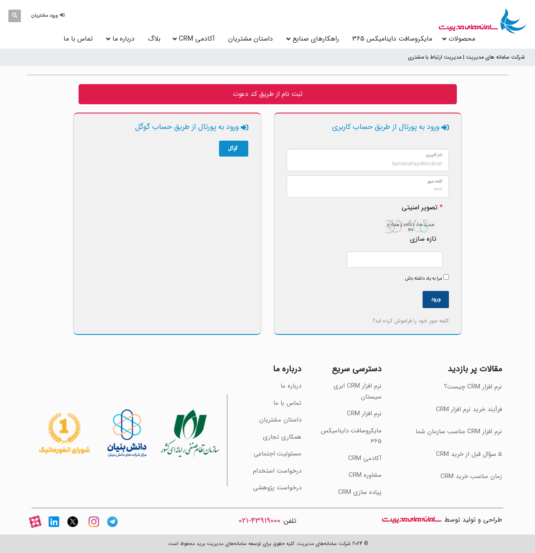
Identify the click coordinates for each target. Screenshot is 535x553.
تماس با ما (78, 38)
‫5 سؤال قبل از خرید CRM (469, 454)
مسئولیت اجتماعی (277, 454)
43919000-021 (259, 520)
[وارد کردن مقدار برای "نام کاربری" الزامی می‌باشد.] (368, 160)
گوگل (233, 148)
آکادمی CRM (365, 458)
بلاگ (154, 38)
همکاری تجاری (282, 437)
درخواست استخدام (277, 471)
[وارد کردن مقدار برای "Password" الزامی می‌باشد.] (368, 186)
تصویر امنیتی (420, 207)
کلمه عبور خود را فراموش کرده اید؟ (410, 320)
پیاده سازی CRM (360, 492)
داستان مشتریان (250, 38)
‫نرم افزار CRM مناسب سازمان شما (458, 432)
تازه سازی (423, 239)
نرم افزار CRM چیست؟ (473, 387)
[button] (49, 15)
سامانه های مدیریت (412, 519)
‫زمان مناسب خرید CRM (471, 476)
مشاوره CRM (365, 475)
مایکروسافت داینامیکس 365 (392, 38)
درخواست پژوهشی (277, 488)
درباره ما (123, 38)
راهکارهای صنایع (316, 38)
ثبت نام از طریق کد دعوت (268, 94)
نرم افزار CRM (364, 414)
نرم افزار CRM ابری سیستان (358, 391)
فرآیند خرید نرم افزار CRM (469, 409)
